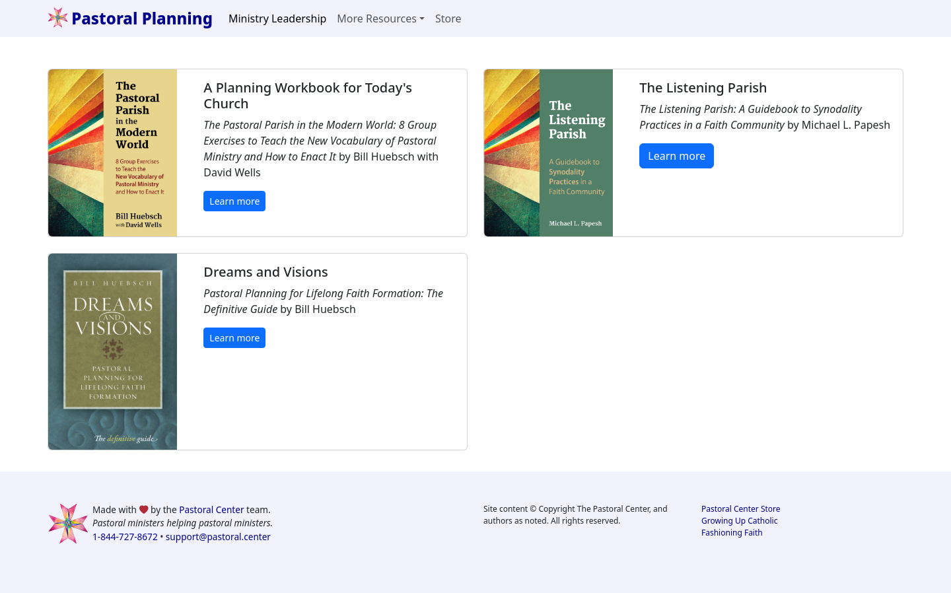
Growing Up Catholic (739, 520)
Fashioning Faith (732, 532)
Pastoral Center (211, 509)
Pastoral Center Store (741, 508)
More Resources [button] (377, 18)
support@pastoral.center (218, 536)
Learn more (234, 201)
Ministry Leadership (277, 18)
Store (448, 18)
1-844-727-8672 (125, 536)
